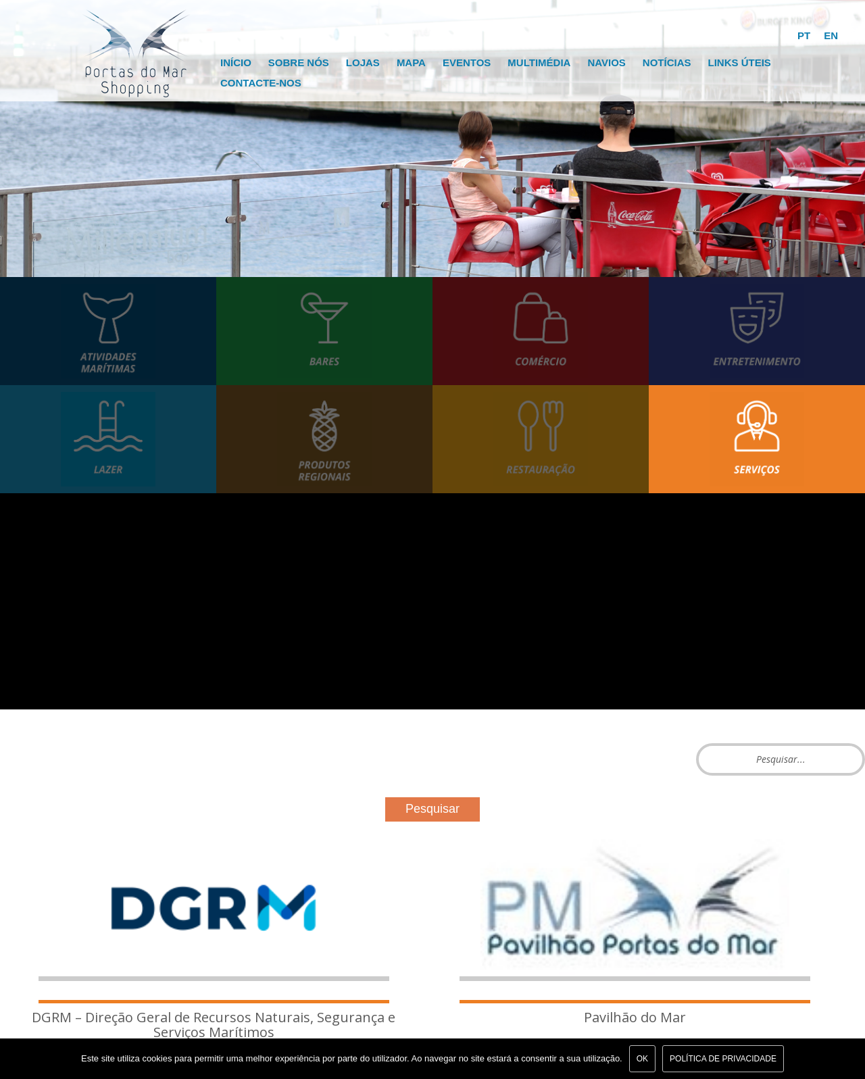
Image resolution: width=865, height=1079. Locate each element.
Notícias (667, 62)
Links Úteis (739, 62)
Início (235, 62)
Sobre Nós (298, 62)
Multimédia (539, 62)
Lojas (363, 62)
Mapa (411, 62)
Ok (642, 1058)
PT (803, 35)
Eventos (467, 62)
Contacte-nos (260, 83)
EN (831, 35)
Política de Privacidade (723, 1058)
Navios (606, 62)
